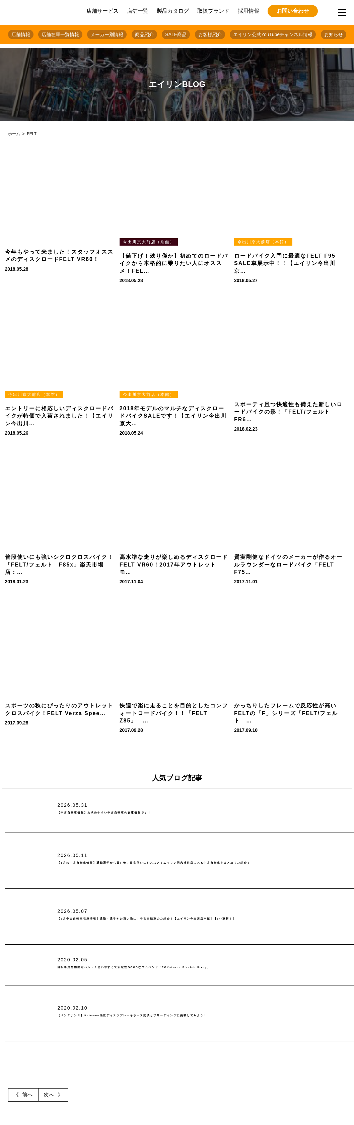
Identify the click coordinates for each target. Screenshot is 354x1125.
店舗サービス (102, 11)
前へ (27, 1095)
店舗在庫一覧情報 (60, 34)
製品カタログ (173, 11)
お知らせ (333, 34)
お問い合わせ (293, 11)
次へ (49, 1095)
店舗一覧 (137, 11)
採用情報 (248, 11)
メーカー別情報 (106, 34)
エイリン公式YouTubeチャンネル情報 (272, 34)
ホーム (14, 134)
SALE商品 (176, 34)
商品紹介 (144, 34)
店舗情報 (20, 34)
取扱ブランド (213, 11)
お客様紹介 (210, 34)
